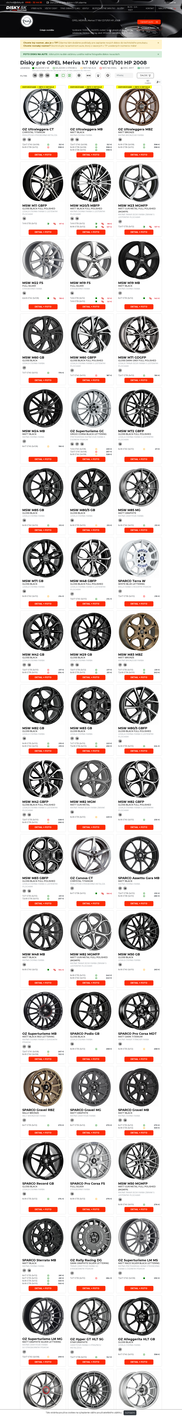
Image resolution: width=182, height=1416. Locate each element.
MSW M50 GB (129, 954)
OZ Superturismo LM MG (42, 1339)
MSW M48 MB (33, 954)
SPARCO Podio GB (84, 1034)
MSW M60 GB (33, 357)
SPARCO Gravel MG (85, 1110)
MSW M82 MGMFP (85, 954)
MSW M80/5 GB (82, 510)
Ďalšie (145, 75)
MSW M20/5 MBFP (85, 205)
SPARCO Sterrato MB (39, 1260)
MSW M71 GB (32, 581)
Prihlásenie (170, 2)
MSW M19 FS (80, 283)
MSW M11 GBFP (34, 205)
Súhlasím (130, 1413)
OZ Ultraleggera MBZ (135, 129)
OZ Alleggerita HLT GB (136, 1339)
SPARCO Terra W (131, 581)
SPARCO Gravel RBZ (38, 1110)
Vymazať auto (150, 27)
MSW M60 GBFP (83, 357)
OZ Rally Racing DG (86, 1260)
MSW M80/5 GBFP (132, 728)
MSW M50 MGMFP (133, 1183)
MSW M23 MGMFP (133, 205)
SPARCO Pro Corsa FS (87, 1183)
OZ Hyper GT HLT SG (87, 1339)
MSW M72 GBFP (131, 431)
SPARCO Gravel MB (133, 1110)
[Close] (158, 43)
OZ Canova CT (81, 878)
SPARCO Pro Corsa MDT (137, 1034)
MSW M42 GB (33, 654)
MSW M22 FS (32, 283)
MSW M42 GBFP (35, 802)
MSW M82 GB (33, 728)
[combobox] (158, 82)
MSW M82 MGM (83, 802)
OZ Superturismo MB (39, 1034)
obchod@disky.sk (15, 2)
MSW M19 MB (129, 283)
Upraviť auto (149, 22)
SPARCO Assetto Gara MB (138, 878)
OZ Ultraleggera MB (86, 129)
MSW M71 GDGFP (132, 357)
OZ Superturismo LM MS (138, 1260)
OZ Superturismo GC (87, 431)
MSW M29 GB (81, 654)
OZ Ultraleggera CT (38, 129)
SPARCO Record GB (38, 1183)
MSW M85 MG (129, 510)
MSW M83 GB (81, 728)
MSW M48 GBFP (83, 581)
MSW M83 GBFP (35, 878)
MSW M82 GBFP (131, 802)
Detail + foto (43, 155)
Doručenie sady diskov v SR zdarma (66, 2)
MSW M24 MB (33, 431)
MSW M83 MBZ (130, 654)
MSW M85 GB (33, 510)
